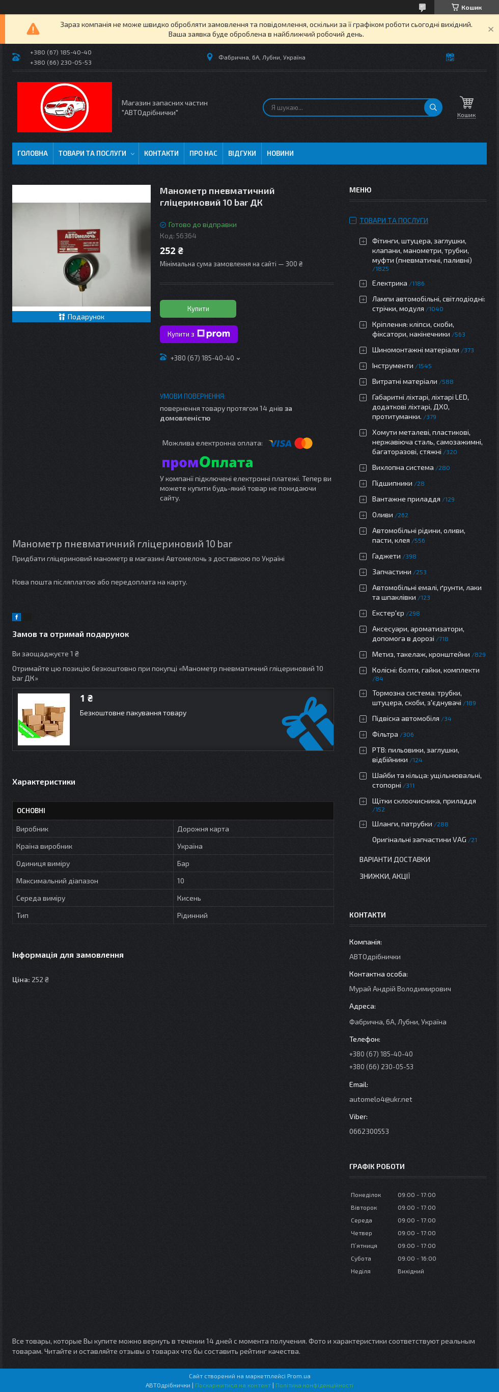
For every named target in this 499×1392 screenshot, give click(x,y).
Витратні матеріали (404, 381)
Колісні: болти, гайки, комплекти (426, 669)
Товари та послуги (92, 153)
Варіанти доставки (394, 859)
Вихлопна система (403, 467)
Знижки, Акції (384, 876)
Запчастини (391, 571)
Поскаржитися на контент (233, 1384)
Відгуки (242, 153)
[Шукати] (433, 107)
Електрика (389, 283)
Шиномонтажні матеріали (415, 349)
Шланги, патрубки (402, 823)
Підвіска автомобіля (405, 718)
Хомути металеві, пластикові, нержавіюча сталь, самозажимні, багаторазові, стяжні (427, 442)
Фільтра (385, 734)
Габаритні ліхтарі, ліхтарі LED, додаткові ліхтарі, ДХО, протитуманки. (420, 407)
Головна (32, 153)
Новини (280, 153)
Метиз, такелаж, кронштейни (421, 654)
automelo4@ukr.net (380, 1099)
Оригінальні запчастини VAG (419, 839)
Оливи (382, 514)
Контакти (161, 153)
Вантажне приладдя (406, 498)
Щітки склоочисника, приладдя (424, 800)
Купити (198, 308)
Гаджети (386, 555)
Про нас (203, 153)
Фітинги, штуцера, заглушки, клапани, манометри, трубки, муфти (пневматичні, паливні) (422, 250)
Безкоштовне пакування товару (133, 712)
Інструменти (392, 365)
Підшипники (392, 483)
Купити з (199, 334)
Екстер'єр (388, 612)
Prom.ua (299, 1375)
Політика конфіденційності (314, 1384)
